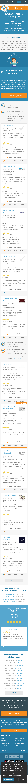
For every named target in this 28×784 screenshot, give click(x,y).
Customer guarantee (20, 750)
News (2, 748)
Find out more (17, 120)
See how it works (14, 730)
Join (18, 1)
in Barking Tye (14, 594)
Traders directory (19, 743)
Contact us (4, 745)
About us (3, 738)
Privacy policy (18, 740)
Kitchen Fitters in (14, 660)
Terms (16, 748)
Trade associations (20, 738)
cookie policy (6, 775)
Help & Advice (5, 743)
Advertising (4, 740)
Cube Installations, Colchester (11, 629)
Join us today (14, 713)
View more (14, 580)
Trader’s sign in (23, 5)
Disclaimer (17, 745)
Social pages (4, 750)
